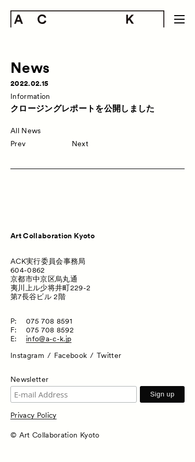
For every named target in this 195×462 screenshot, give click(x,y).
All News (25, 130)
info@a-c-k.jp (49, 338)
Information (30, 96)
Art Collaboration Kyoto (52, 235)
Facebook (70, 355)
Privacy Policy (33, 415)
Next (80, 143)
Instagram (27, 355)
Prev (17, 143)
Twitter (109, 355)
